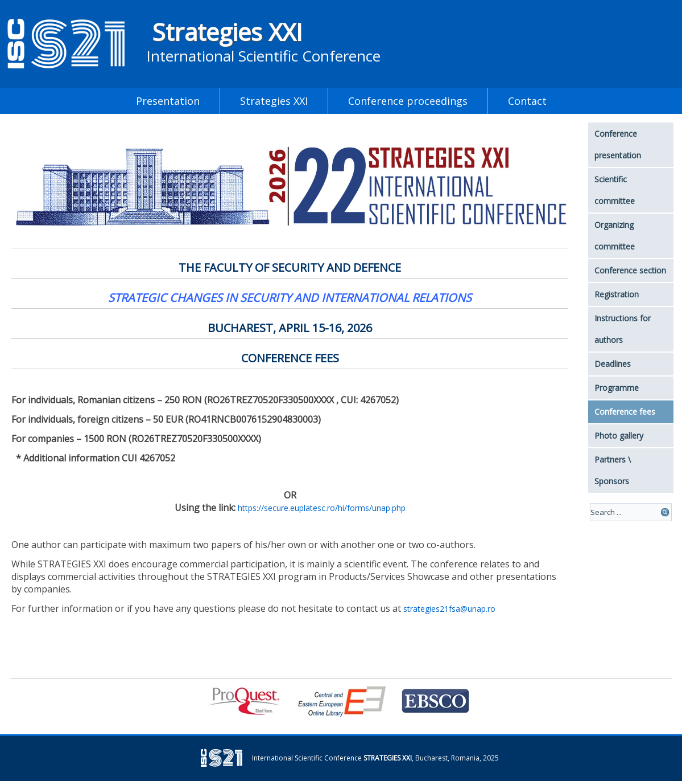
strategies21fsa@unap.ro (449, 608)
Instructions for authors (622, 329)
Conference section (630, 270)
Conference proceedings (408, 101)
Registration (616, 294)
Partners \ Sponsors (612, 470)
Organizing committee (614, 235)
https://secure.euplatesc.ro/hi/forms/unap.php (322, 507)
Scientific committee (614, 190)
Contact (527, 101)
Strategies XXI (227, 31)
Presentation (168, 101)
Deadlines (612, 363)
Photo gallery (618, 435)
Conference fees (624, 411)
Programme (616, 387)
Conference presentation (617, 144)
